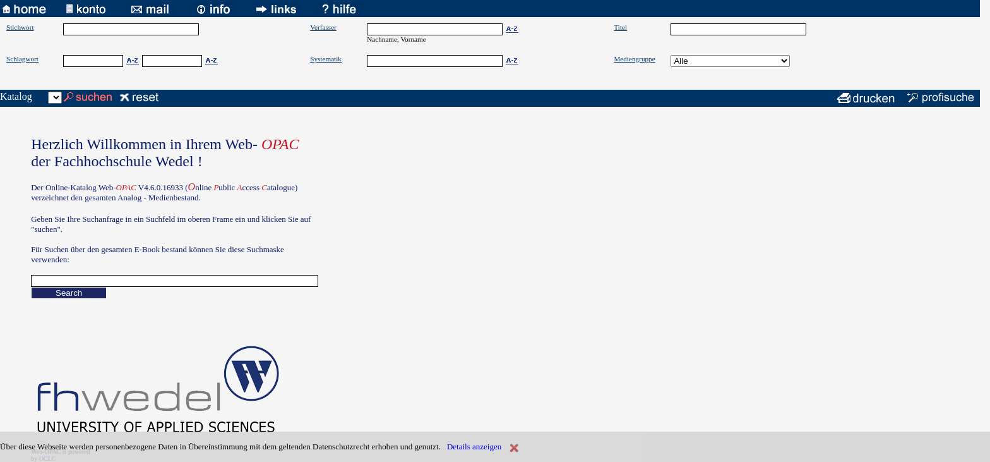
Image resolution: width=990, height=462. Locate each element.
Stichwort (20, 27)
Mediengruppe (634, 59)
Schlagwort (22, 59)
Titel (620, 27)
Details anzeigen (474, 446)
